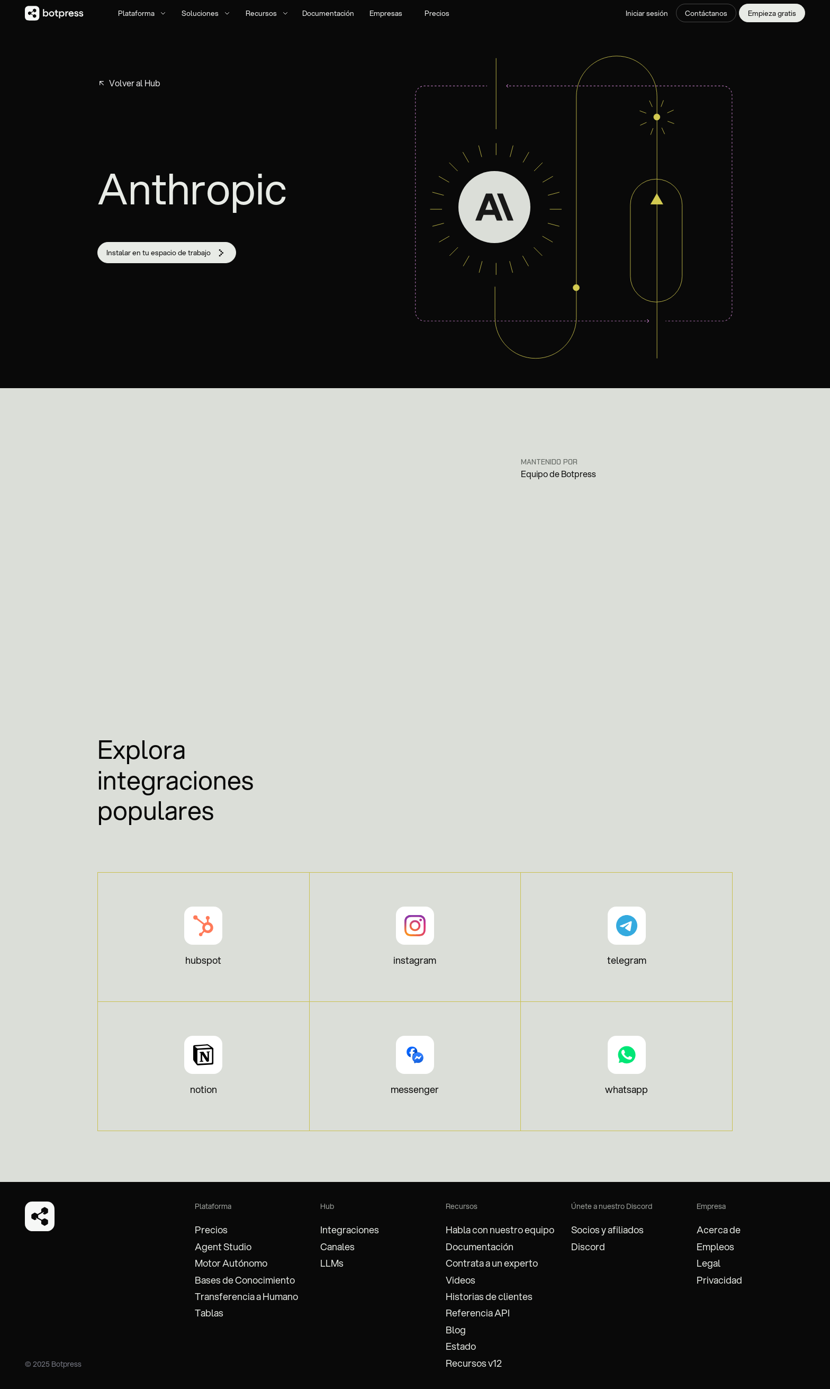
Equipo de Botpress (558, 474)
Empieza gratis (772, 13)
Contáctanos (706, 13)
